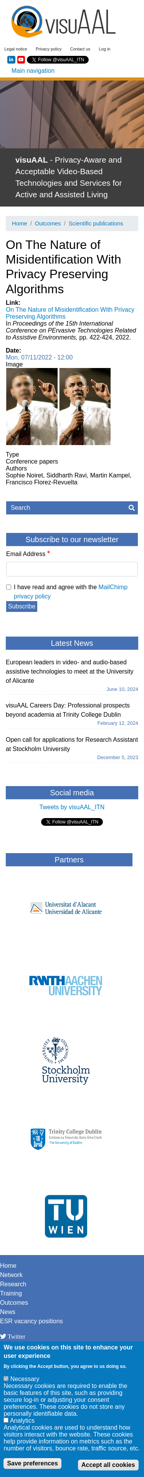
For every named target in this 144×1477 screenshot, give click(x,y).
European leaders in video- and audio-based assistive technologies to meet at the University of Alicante (70, 671)
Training (11, 1293)
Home (19, 223)
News (7, 1312)
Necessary (25, 1384)
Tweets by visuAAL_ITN (72, 807)
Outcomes (48, 223)
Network (11, 1275)
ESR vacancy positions (31, 1321)
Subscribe (21, 606)
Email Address (25, 554)
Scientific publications (96, 223)
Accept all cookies (108, 1470)
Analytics (22, 1426)
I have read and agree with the (70, 592)
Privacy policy (48, 49)
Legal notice (15, 49)
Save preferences (32, 1469)
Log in (104, 49)
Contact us (80, 49)
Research (13, 1284)
